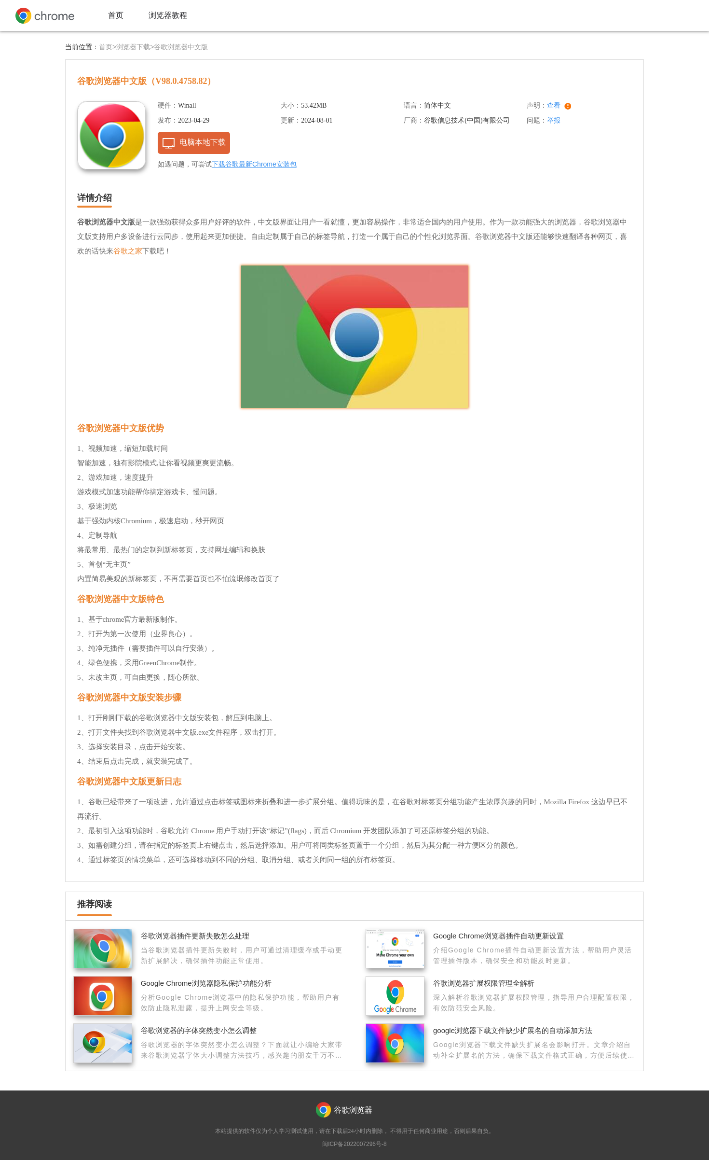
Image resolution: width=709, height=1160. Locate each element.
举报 (553, 120)
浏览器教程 (168, 15)
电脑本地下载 (202, 142)
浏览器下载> (135, 47)
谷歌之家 (127, 251)
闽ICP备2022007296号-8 (354, 1144)
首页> (107, 47)
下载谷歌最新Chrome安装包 (254, 164)
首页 (115, 15)
